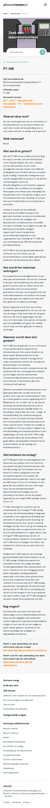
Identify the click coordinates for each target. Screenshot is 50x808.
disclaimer (16, 802)
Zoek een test (10, 685)
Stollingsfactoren (33, 103)
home (5, 13)
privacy (26, 802)
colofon (6, 802)
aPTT (13, 100)
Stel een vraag (11, 680)
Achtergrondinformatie (16, 723)
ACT (5, 100)
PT (20, 103)
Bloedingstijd (25, 100)
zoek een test (15, 13)
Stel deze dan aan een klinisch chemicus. (25, 650)
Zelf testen (9, 690)
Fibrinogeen (9, 103)
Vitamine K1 (9, 106)
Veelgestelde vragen (14, 715)
